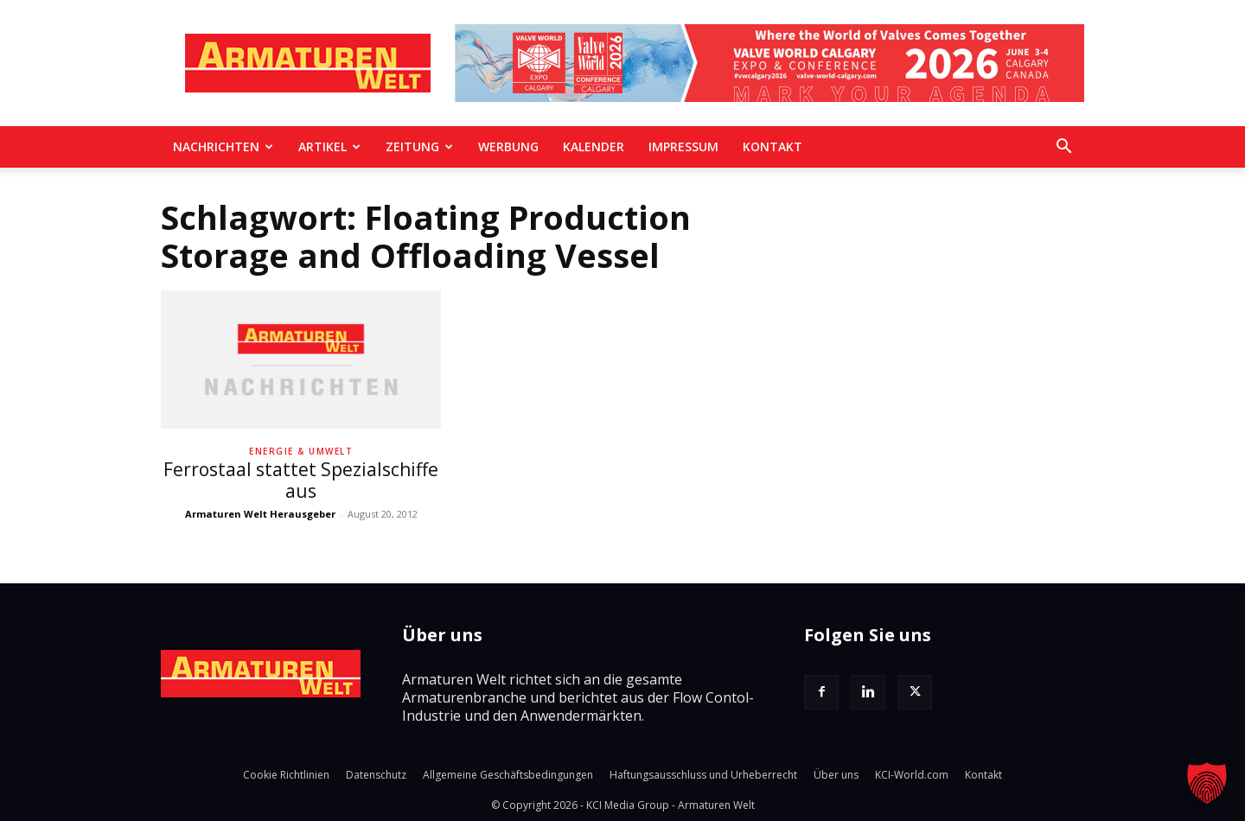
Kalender (593, 146)
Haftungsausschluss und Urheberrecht (703, 774)
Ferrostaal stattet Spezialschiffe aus (300, 480)
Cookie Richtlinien (286, 774)
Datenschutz (376, 774)
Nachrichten (223, 146)
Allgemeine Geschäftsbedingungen (508, 774)
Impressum (683, 146)
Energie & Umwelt (301, 451)
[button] (1063, 147)
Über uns (836, 774)
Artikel (329, 146)
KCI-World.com (911, 774)
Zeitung (419, 146)
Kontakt (772, 146)
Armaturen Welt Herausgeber (260, 513)
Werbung (508, 146)
